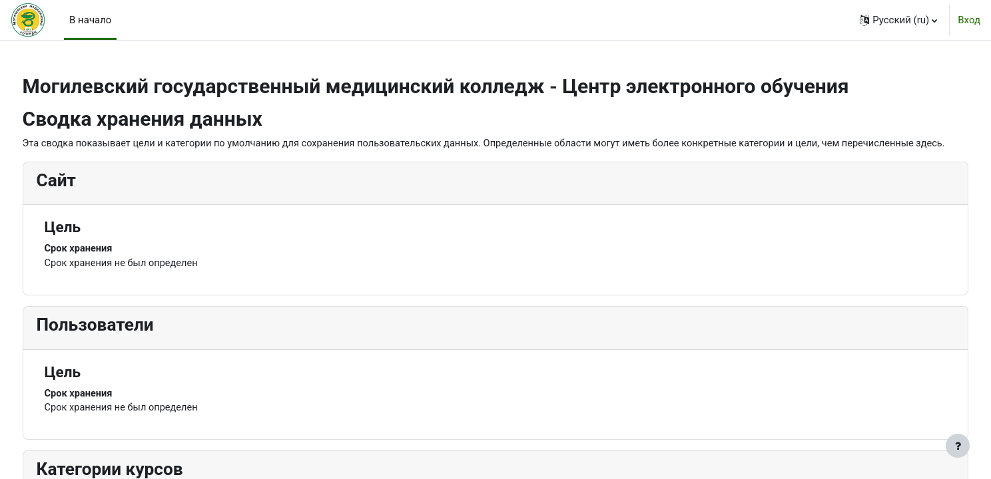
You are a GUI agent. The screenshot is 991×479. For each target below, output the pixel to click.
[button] (898, 20)
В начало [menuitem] (90, 20)
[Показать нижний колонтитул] (958, 446)
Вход (969, 20)
